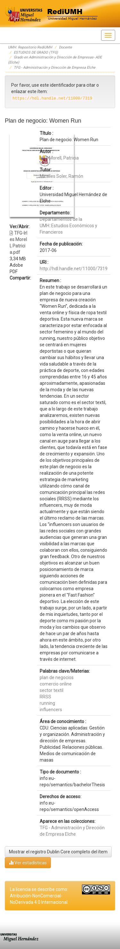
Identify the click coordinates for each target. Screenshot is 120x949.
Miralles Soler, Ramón (61, 176)
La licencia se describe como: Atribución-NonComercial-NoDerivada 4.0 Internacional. (39, 896)
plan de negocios (57, 677)
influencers (51, 709)
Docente (65, 47)
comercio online (56, 683)
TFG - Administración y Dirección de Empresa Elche (54, 67)
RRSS (45, 696)
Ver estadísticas (28, 862)
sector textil (51, 690)
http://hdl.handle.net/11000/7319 (74, 268)
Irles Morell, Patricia (59, 157)
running (47, 703)
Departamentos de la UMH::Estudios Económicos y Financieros (68, 226)
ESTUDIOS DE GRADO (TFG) (36, 52)
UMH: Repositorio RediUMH (30, 47)
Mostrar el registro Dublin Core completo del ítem (58, 851)
